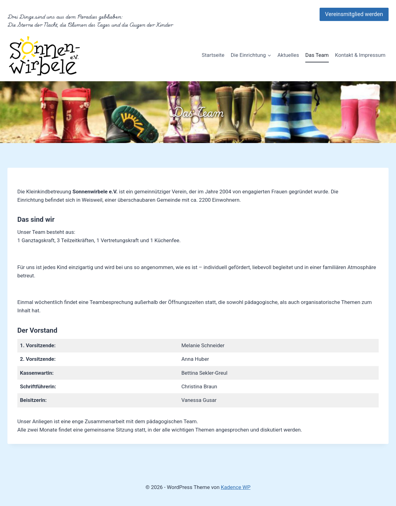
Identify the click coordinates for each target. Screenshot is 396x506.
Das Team (317, 55)
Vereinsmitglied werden (354, 14)
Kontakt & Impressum (360, 55)
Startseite (213, 55)
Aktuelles (288, 55)
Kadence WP (236, 487)
